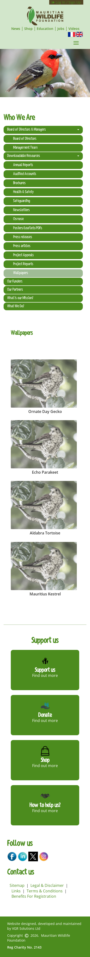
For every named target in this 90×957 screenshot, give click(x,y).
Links (16, 891)
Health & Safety (23, 192)
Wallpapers (20, 273)
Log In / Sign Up (66, 2)
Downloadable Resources (43, 156)
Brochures (19, 183)
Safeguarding (21, 201)
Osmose (18, 219)
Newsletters (21, 210)
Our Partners (15, 290)
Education (45, 28)
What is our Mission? (20, 298)
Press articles (21, 246)
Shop (28, 28)
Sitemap (17, 885)
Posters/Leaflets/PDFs (27, 228)
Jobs (60, 28)
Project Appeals (23, 255)
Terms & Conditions (45, 891)
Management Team (25, 148)
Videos (73, 28)
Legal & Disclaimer (47, 885)
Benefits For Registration (34, 896)
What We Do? (15, 306)
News (15, 28)
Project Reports (23, 264)
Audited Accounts (24, 174)
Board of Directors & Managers (43, 129)
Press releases (22, 237)
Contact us (20, 872)
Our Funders (15, 281)
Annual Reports (23, 165)
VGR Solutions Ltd (26, 928)
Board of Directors (24, 139)
